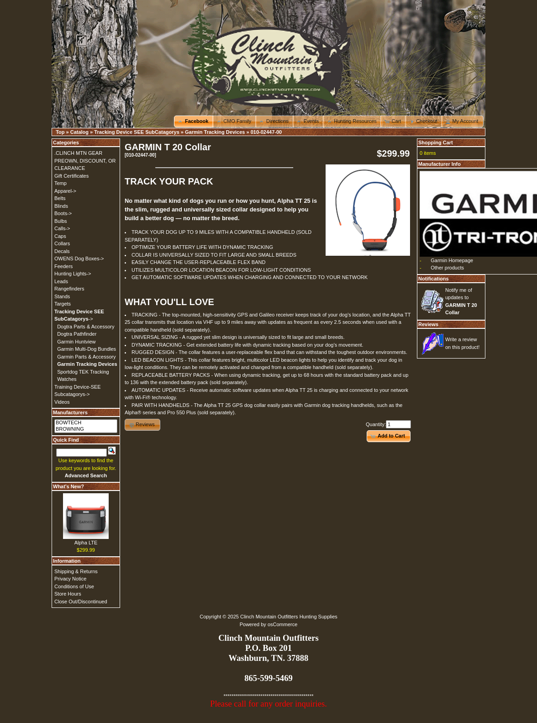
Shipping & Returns (76, 571)
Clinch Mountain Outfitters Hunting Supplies (288, 616)
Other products (447, 267)
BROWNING (86, 429)
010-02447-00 (266, 132)
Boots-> (63, 213)
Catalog (79, 132)
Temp (60, 183)
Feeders (63, 266)
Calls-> (62, 228)
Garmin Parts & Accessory (86, 356)
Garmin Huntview (76, 341)
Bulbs (60, 221)
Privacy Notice (70, 578)
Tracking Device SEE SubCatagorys (136, 132)
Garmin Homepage (452, 260)
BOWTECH (86, 423)
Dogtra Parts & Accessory (85, 326)
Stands (62, 296)
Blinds (61, 206)
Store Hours (67, 593)
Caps (60, 236)
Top (60, 132)
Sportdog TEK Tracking (83, 372)
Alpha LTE (86, 542)
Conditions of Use (74, 586)
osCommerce (282, 624)
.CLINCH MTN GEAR (78, 153)
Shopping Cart (435, 142)
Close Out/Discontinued (80, 601)
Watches (66, 379)
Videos (61, 402)
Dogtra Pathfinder (76, 334)
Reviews (428, 324)
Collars (62, 243)
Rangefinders (69, 288)
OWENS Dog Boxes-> (79, 258)
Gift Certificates (71, 176)
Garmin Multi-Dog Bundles (86, 349)
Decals (62, 251)
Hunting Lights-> (72, 273)
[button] (194, 121)
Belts (59, 198)
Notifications (433, 278)
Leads (61, 281)
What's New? (68, 486)
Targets (62, 303)
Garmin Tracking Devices (215, 132)
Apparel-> (65, 191)
